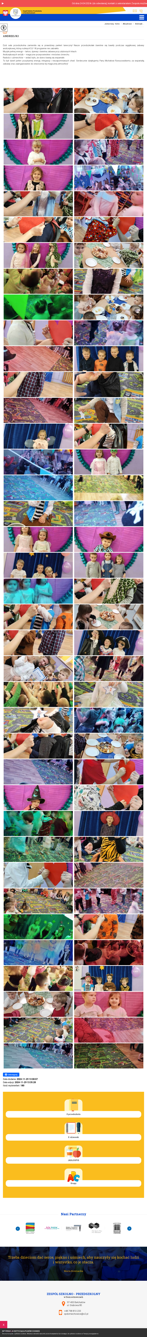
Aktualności (126, 24)
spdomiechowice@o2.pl (135, 10)
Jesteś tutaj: (109, 24)
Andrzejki (11, 36)
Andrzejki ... (138, 24)
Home (117, 24)
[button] (3, 3)
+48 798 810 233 (141, 11)
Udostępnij (11, 1074)
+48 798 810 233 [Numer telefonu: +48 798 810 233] (72, 1311)
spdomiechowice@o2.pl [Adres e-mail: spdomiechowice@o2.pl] (76, 1314)
